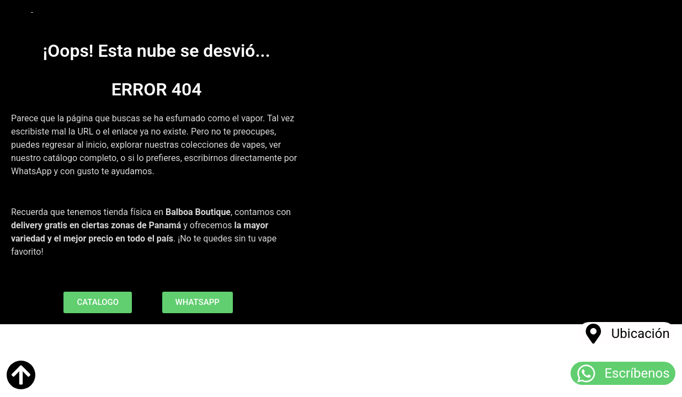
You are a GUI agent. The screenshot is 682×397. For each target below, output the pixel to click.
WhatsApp (31, 171)
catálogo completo (79, 158)
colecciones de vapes (223, 145)
